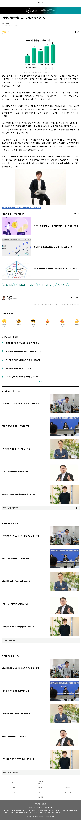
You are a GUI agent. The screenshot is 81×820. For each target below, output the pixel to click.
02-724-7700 (43, 812)
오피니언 (40, 3)
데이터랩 (40, 797)
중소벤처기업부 (47, 285)
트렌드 (13, 787)
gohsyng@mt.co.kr (12, 299)
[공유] (75, 32)
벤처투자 (33, 285)
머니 (67, 783)
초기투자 (22, 285)
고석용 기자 (5, 23)
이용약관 (38, 807)
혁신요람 (13, 792)
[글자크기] (78, 32)
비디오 (40, 787)
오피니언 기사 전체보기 (10, 508)
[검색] (79, 3)
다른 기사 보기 (74, 298)
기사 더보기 (76, 214)
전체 (13, 783)
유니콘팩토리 (62, 285)
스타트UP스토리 (40, 782)
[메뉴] (2, 3)
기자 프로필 (67, 792)
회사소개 (31, 807)
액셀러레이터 (8, 285)
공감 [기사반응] (7, 32)
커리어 (67, 787)
